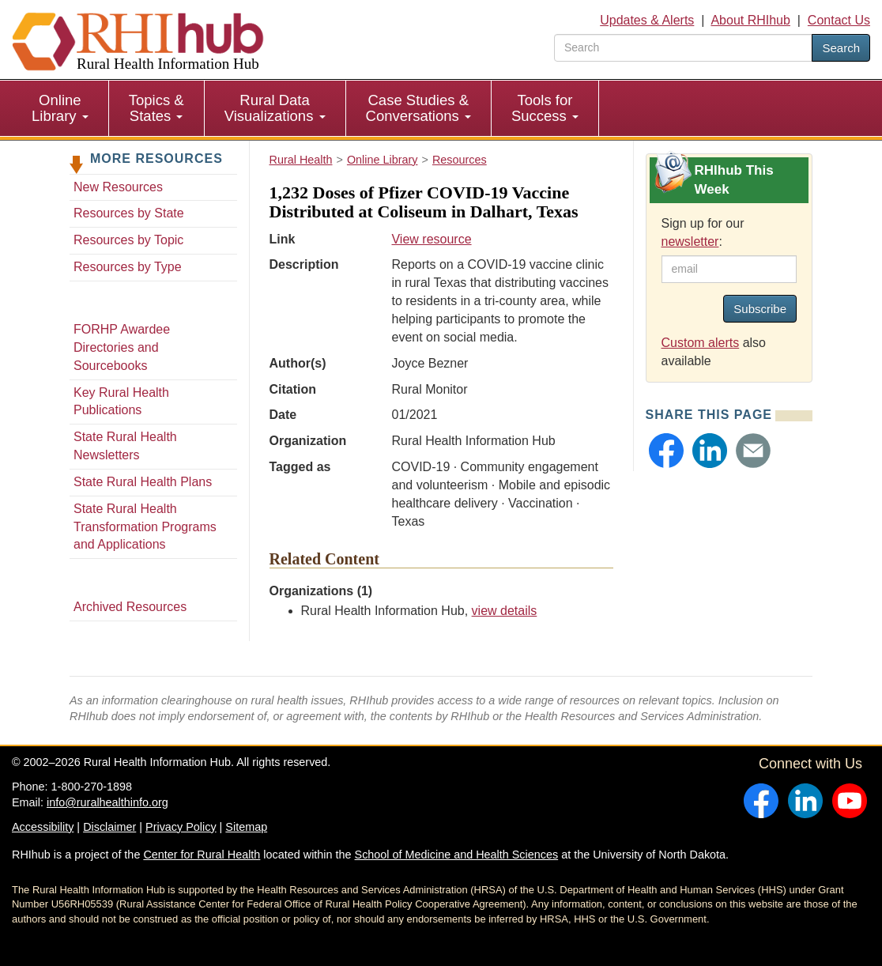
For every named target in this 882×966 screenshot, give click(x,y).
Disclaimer (109, 827)
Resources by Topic (128, 240)
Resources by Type (128, 267)
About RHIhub (750, 20)
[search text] (683, 48)
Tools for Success (545, 108)
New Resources (118, 187)
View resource (431, 239)
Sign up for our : (703, 232)
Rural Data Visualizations (275, 108)
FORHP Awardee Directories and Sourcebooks (122, 347)
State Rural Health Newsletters (125, 446)
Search (841, 48)
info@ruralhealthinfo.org (107, 802)
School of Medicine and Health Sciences (457, 854)
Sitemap (246, 827)
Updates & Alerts (647, 20)
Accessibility (43, 827)
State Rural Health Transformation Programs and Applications (145, 527)
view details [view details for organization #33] (504, 610)
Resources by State (129, 213)
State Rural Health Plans (143, 482)
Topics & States (156, 108)
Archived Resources (130, 606)
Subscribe (759, 308)
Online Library (60, 108)
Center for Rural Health (201, 854)
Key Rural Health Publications (121, 401)
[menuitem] (60, 108)
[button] (666, 450)
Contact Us (839, 20)
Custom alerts (701, 342)
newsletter (690, 241)
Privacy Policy (181, 827)
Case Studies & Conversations (418, 108)
